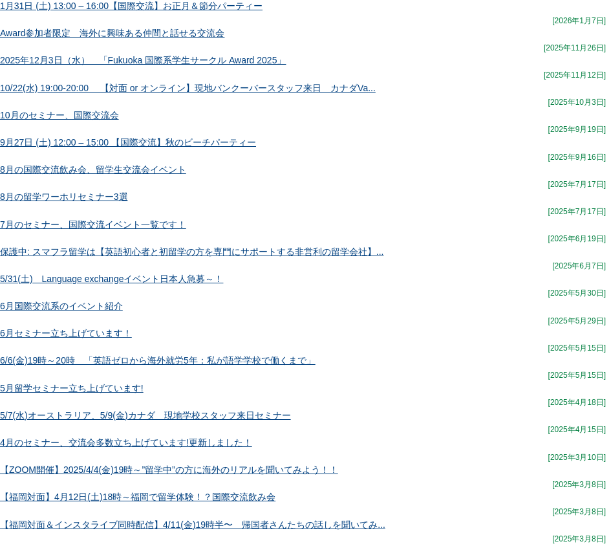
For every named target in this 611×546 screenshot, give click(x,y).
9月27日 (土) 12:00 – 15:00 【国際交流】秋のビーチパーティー (128, 142)
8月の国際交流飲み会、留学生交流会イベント (93, 169)
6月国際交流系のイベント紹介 (61, 306)
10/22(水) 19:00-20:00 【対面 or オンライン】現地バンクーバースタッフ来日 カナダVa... (188, 88)
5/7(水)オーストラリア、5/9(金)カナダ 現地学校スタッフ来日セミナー (145, 415)
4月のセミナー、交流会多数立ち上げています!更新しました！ (126, 442)
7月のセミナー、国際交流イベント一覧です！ (93, 224)
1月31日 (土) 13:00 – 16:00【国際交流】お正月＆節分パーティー (131, 6)
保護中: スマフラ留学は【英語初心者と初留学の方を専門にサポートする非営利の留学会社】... (191, 251)
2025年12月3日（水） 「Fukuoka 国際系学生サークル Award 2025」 (143, 60)
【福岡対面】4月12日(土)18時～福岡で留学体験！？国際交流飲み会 (137, 497)
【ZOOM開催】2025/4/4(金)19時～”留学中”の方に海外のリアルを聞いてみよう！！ (169, 469)
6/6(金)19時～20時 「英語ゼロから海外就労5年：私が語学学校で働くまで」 (158, 360)
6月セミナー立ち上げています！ (66, 333)
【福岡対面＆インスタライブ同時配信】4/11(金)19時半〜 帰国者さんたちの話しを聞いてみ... (192, 524)
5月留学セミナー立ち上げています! (72, 388)
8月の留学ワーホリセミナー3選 (64, 196)
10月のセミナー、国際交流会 (59, 115)
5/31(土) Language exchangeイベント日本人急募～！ (111, 279)
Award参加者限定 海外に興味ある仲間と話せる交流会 (112, 33)
